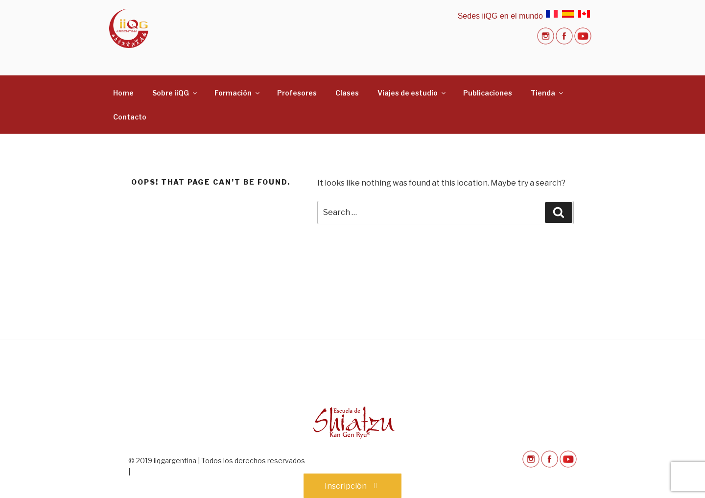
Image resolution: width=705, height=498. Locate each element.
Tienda (547, 93)
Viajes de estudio (412, 93)
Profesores (297, 93)
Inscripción (352, 486)
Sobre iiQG (175, 93)
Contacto (129, 117)
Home (123, 93)
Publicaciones (487, 93)
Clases (347, 93)
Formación (237, 93)
